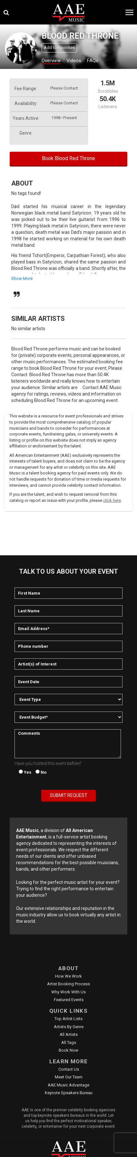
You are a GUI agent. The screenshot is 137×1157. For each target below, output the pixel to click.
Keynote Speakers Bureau (69, 1092)
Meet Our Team (69, 1077)
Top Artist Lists (68, 1018)
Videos (73, 60)
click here (112, 500)
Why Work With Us (68, 992)
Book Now (68, 1050)
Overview (51, 60)
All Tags (68, 1042)
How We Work (68, 976)
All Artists (69, 1034)
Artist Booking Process (68, 983)
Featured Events (68, 999)
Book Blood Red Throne (68, 158)
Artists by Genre (68, 1026)
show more (22, 278)
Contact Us (68, 1069)
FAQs (92, 60)
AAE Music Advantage (68, 1085)
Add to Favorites (59, 47)
